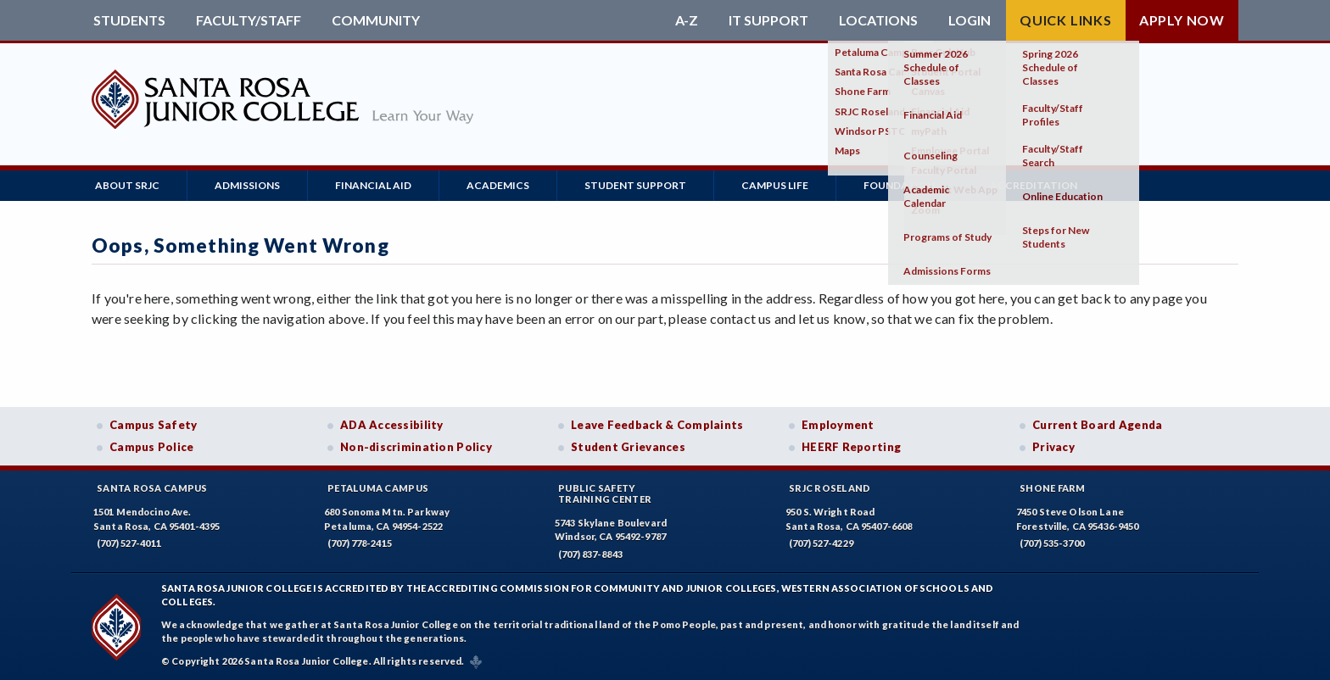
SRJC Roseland (830, 487)
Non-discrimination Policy (416, 447)
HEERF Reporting (851, 447)
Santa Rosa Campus (152, 487)
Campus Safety (153, 425)
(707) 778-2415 (359, 543)
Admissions (247, 185)
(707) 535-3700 (1052, 543)
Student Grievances (628, 447)
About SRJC (127, 185)
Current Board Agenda (1097, 425)
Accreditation (1033, 185)
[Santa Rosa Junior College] (282, 133)
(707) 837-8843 (590, 554)
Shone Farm (1053, 487)
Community (376, 20)
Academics (498, 185)
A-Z (686, 20)
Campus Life (774, 185)
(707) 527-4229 (821, 543)
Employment (838, 425)
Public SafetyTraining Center (604, 493)
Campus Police (151, 447)
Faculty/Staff (248, 20)
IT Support (768, 20)
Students (129, 20)
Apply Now (1182, 20)
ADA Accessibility (392, 425)
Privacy (1053, 447)
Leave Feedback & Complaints (657, 425)
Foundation (899, 185)
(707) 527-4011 (129, 543)
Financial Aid (373, 185)
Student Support (635, 185)
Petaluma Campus (377, 487)
